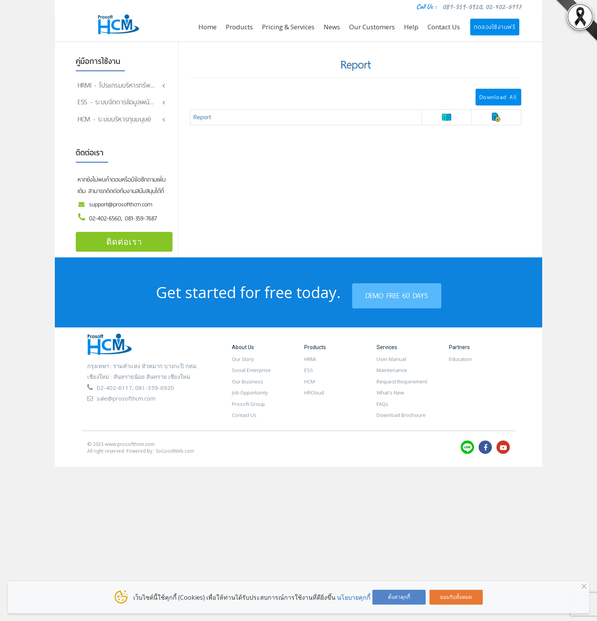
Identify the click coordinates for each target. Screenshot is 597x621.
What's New (390, 397)
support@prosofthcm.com (120, 209)
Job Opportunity (250, 397)
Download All (498, 97)
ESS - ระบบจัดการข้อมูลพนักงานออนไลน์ (131, 101)
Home (207, 26)
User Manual (391, 364)
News (332, 26)
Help (411, 26)
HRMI (310, 364)
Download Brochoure (401, 420)
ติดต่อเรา (124, 246)
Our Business (247, 386)
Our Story (243, 364)
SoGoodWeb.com (175, 456)
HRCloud (314, 397)
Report (202, 116)
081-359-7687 (141, 223)
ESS (308, 375)
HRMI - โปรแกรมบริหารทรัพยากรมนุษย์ (128, 85)
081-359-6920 (462, 6)
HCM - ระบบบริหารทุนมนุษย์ (114, 123)
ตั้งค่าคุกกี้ (399, 596)
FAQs (382, 408)
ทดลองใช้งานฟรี (495, 27)
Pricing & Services (288, 26)
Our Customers (372, 26)
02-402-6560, (107, 223)
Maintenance (392, 375)
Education (460, 364)
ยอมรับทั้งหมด (456, 596)
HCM (309, 386)
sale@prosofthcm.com (126, 403)
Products (239, 26)
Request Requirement (402, 386)
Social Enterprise (251, 375)
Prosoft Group (248, 408)
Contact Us (444, 26)
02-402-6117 (503, 6)
